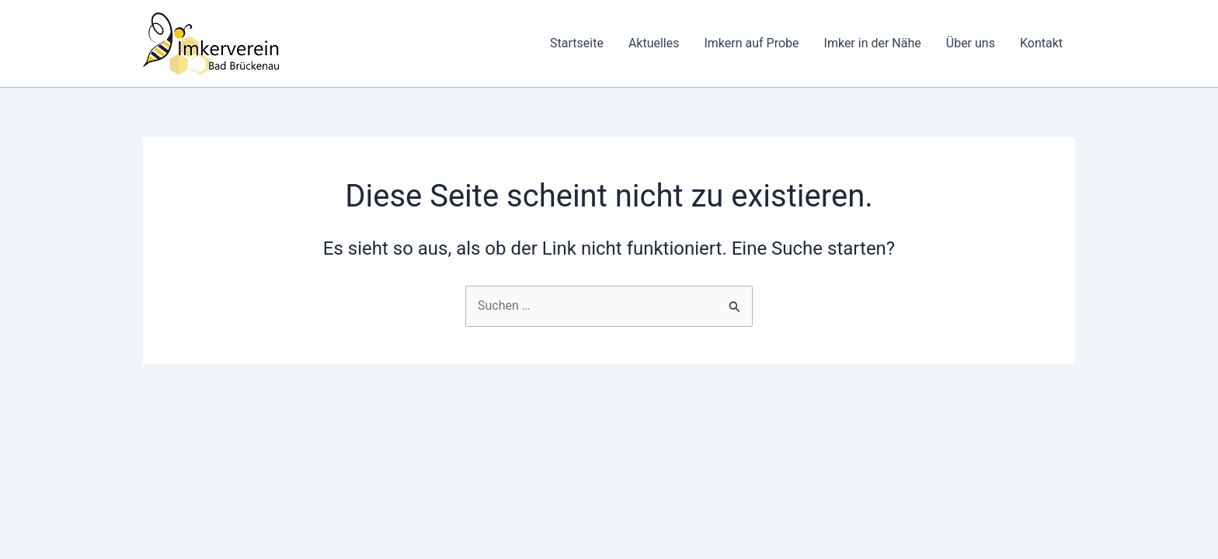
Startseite (577, 43)
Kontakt (1041, 43)
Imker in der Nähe (872, 43)
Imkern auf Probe (751, 43)
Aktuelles (654, 43)
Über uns (970, 43)
